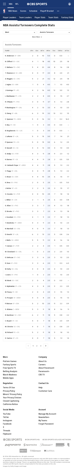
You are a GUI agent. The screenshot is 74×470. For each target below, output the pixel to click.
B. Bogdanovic (10, 131)
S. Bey (7, 125)
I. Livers (8, 275)
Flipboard (7, 434)
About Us (43, 361)
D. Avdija (8, 154)
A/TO (67, 51)
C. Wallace (9, 67)
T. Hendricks (9, 223)
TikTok (6, 417)
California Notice (10, 404)
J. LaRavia (8, 136)
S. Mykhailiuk (10, 286)
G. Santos (8, 338)
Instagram (7, 420)
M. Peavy (8, 292)
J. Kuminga (9, 90)
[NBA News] (13, 11)
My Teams (43, 420)
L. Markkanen (10, 96)
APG (48, 51)
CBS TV (42, 374)
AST (42, 51)
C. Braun (8, 177)
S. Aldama (8, 309)
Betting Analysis (10, 371)
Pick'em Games (9, 361)
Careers (42, 364)
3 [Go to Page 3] (40, 346)
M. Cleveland (10, 252)
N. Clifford (8, 61)
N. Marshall (9, 229)
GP (31, 51)
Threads (6, 430)
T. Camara (8, 246)
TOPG (60, 51)
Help (40, 387)
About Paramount (46, 368)
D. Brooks (8, 211)
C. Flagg (8, 171)
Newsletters (44, 417)
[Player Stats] (40, 17)
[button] (58, 11)
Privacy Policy (9, 391)
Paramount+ (44, 371)
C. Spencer (9, 119)
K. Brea (7, 182)
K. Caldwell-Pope (11, 165)
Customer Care (45, 391)
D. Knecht (8, 234)
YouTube (6, 414)
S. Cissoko (9, 194)
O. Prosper (9, 298)
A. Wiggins (9, 79)
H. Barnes (8, 159)
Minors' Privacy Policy (12, 394)
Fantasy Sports (9, 364)
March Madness (10, 374)
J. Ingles (8, 85)
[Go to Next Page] (46, 346)
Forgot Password (46, 424)
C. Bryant (8, 321)
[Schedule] (33, 11)
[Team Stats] (53, 17)
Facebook (7, 424)
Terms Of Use (9, 387)
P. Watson (8, 304)
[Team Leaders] (25, 17)
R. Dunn (7, 263)
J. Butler (8, 188)
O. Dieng (8, 113)
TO (53, 51)
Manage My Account (47, 414)
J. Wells (8, 240)
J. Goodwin (9, 217)
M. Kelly (8, 269)
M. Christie (9, 327)
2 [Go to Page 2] (36, 346)
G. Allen (8, 206)
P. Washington (10, 108)
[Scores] (23, 11)
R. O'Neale (9, 102)
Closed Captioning (11, 401)
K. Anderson (9, 56)
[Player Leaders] (9, 17)
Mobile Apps (8, 378)
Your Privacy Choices (12, 397)
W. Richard (9, 332)
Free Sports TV (9, 368)
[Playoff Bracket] (47, 11)
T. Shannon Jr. (10, 73)
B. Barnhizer (9, 315)
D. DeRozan (9, 257)
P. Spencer (9, 142)
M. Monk (8, 280)
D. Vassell (8, 148)
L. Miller (8, 200)
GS (37, 51)
